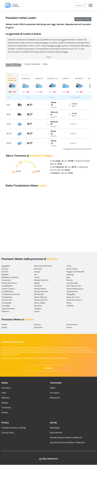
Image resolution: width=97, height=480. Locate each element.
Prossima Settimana (32, 64)
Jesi (35, 274)
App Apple (55, 427)
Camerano (6, 280)
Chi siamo (48, 368)
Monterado (39, 294)
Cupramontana (8, 308)
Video (52, 387)
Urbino (4, 327)
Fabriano (5, 311)
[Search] (81, 5)
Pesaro (4, 324)
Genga (37, 271)
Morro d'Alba (39, 303)
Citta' (4, 392)
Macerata (38, 327)
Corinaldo (6, 305)
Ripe (68, 277)
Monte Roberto (40, 297)
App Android (56, 432)
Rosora (69, 280)
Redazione (55, 397)
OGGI (9, 75)
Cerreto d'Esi (7, 300)
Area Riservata (50, 459)
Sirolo (69, 303)
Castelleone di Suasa (11, 294)
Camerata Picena (9, 283)
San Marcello (72, 283)
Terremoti (6, 407)
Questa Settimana (13, 64)
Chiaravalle (6, 303)
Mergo (37, 283)
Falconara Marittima (43, 266)
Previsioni (6, 387)
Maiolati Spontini (41, 280)
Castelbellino (7, 286)
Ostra (69, 266)
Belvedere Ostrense (10, 277)
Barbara (5, 274)
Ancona (5, 269)
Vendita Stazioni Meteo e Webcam (66, 437)
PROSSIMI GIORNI (27, 75)
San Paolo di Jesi (74, 286)
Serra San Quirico (74, 300)
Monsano (38, 286)
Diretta (5, 412)
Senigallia (71, 294)
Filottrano (38, 269)
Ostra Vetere (72, 269)
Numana (37, 305)
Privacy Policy (8, 432)
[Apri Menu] (90, 5)
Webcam (6, 397)
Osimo (37, 311)
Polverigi (70, 274)
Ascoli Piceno (72, 324)
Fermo (69, 327)
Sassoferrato (72, 291)
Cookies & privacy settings (14, 427)
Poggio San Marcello (75, 271)
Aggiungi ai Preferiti (83, 19)
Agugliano (6, 266)
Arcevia (5, 271)
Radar (45, 64)
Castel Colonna (8, 288)
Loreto (37, 277)
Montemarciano (41, 291)
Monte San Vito (40, 300)
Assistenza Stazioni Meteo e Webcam (67, 442)
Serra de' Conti (73, 297)
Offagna (37, 308)
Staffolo (70, 305)
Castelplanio (7, 297)
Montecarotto (40, 288)
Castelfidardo (7, 291)
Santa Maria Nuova (75, 288)
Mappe (5, 402)
